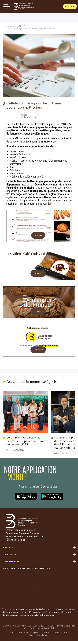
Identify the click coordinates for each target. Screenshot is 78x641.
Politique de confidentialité (53, 632)
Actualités (19, 26)
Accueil (9, 26)
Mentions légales (31, 632)
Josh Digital (49, 628)
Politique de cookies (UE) (39, 635)
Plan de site (15, 632)
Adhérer (69, 6)
